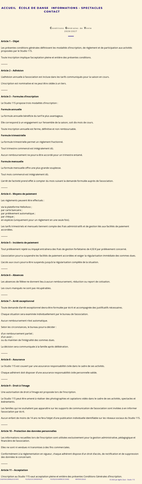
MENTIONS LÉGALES (80, 479)
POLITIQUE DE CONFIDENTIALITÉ (33, 479)
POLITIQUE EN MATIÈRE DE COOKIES (59, 479)
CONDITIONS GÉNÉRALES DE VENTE (9, 479)
